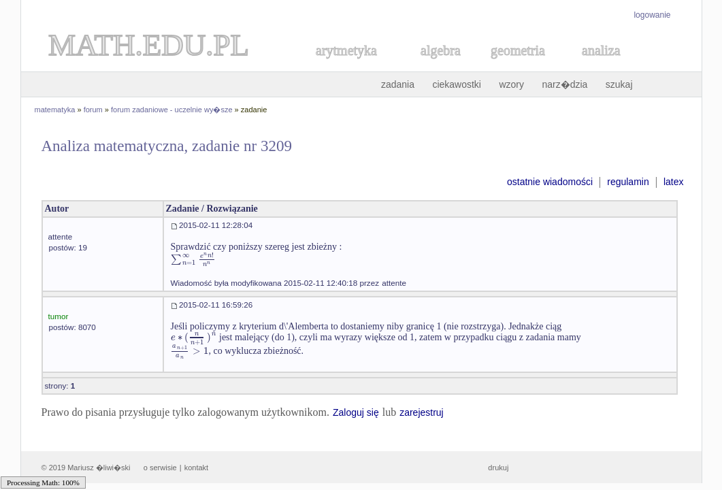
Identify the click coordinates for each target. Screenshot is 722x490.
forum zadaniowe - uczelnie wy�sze (172, 109)
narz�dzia (564, 84)
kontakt (196, 467)
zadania (397, 84)
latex (673, 181)
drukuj (498, 467)
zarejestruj (421, 412)
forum (93, 109)
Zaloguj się (356, 412)
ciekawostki (456, 84)
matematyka (55, 109)
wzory (511, 84)
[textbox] (183, 259)
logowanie (652, 15)
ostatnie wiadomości (550, 181)
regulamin (628, 181)
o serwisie (160, 467)
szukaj (619, 84)
